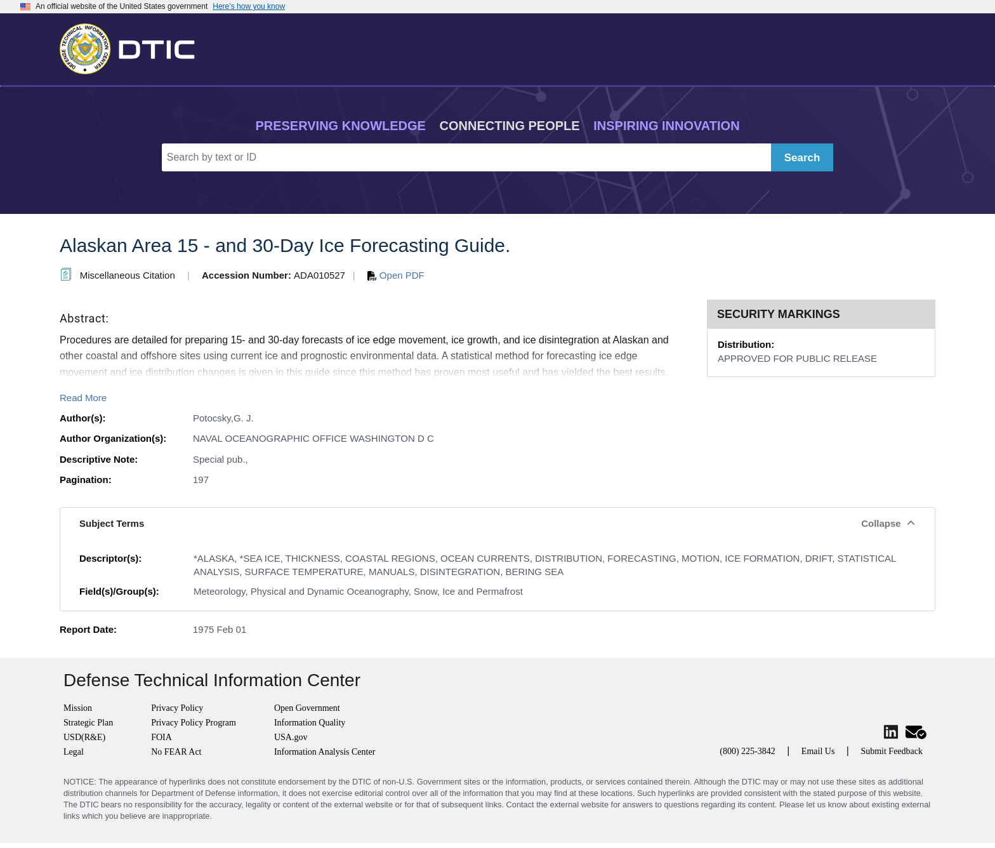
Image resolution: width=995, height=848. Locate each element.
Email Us (818, 751)
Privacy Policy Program (193, 722)
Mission (77, 708)
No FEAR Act (176, 752)
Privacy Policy (177, 708)
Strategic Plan (88, 722)
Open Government (307, 708)
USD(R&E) (84, 737)
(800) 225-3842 (747, 751)
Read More (83, 397)
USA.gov (291, 737)
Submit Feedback (891, 751)
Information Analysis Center (324, 752)
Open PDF (396, 275)
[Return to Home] (133, 46)
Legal (73, 752)
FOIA (161, 737)
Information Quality (309, 722)
